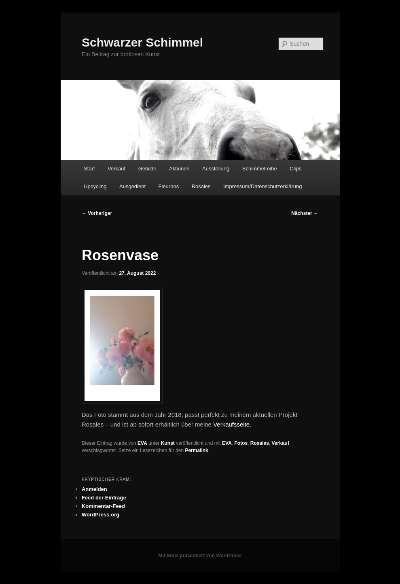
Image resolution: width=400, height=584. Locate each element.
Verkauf (116, 169)
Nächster (304, 213)
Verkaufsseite (231, 424)
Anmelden (94, 489)
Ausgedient (132, 186)
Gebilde (147, 169)
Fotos (241, 443)
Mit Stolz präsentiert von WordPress (200, 556)
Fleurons (169, 186)
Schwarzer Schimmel (142, 42)
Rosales (201, 186)
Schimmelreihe (259, 169)
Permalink (196, 450)
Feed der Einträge (104, 498)
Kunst (168, 443)
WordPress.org (100, 515)
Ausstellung (215, 169)
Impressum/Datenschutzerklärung (262, 186)
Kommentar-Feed (103, 506)
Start (89, 169)
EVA (142, 443)
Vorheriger (97, 213)
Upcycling (95, 186)
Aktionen (179, 169)
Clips (295, 169)
